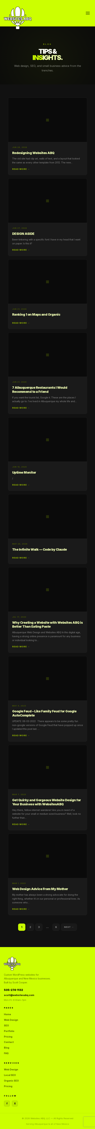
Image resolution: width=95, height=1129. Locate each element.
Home (7, 1014)
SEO (6, 1025)
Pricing (8, 1036)
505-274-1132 (13, 990)
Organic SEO (11, 1080)
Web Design (11, 1019)
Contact (9, 1042)
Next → (69, 928)
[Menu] (87, 13)
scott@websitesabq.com (19, 995)
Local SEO (10, 1075)
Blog (6, 1047)
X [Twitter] (15, 1103)
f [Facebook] (7, 1103)
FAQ (6, 1053)
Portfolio (9, 1031)
